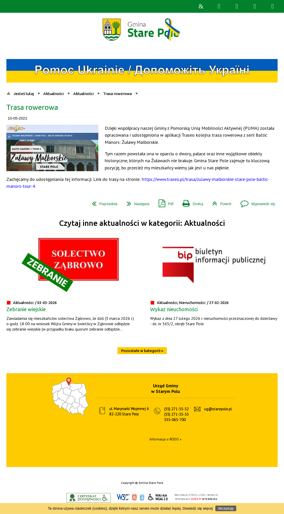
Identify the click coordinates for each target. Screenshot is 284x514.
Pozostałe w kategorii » (142, 350)
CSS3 (142, 497)
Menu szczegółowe (272, 6)
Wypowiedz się (255, 202)
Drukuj (191, 202)
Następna (136, 202)
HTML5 (134, 497)
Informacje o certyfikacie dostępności (88, 498)
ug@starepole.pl (218, 408)
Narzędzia (237, 6)
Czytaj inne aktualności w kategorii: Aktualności (142, 223)
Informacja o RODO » (165, 439)
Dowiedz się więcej (198, 508)
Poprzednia (102, 202)
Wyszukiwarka (219, 6)
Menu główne (254, 6)
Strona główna (201, 6)
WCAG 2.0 (158, 497)
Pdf (164, 202)
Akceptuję (225, 508)
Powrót (219, 202)
